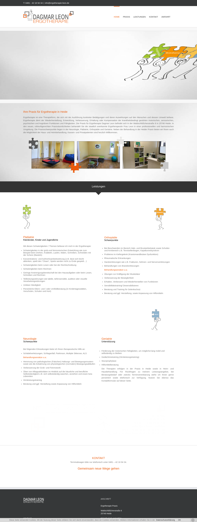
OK (179, 520)
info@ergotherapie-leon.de (57, 3)
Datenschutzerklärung (165, 520)
